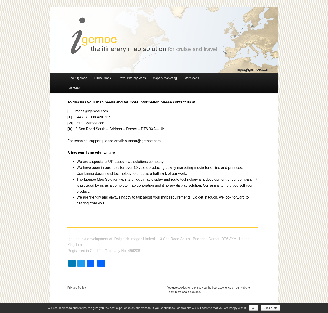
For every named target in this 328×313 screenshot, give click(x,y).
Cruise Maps (102, 78)
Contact (74, 88)
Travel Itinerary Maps (132, 78)
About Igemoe (78, 78)
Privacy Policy (76, 287)
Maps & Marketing (165, 78)
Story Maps (191, 78)
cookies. (195, 292)
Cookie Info (270, 308)
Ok (253, 308)
